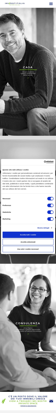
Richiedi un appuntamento (28, 405)
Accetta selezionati (28, 242)
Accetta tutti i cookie (28, 235)
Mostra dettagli (43, 228)
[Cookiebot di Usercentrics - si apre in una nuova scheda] (43, 162)
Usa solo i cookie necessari (28, 249)
